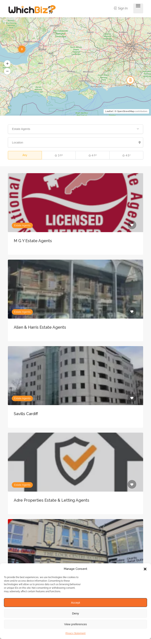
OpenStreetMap (125, 111)
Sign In (121, 8)
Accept (75, 602)
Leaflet (109, 111)
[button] (145, 569)
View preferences (75, 624)
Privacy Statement (75, 633)
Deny (75, 613)
